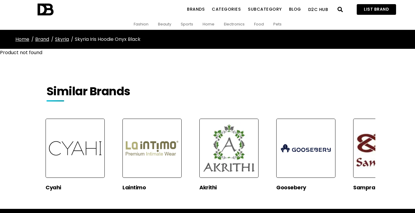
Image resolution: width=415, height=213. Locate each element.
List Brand (376, 9)
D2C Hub (318, 9)
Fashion (141, 24)
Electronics (234, 24)
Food (259, 24)
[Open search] (340, 9)
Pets (277, 24)
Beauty (164, 24)
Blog (295, 9)
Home (208, 24)
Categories (226, 9)
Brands (196, 9)
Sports (187, 24)
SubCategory (265, 9)
